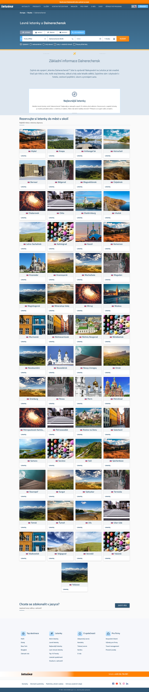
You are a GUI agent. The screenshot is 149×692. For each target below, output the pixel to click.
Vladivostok (34, 553)
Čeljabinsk (118, 182)
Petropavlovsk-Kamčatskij (33, 430)
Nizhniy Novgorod (90, 337)
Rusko (29, 12)
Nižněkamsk (118, 337)
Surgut (62, 492)
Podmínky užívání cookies (54, 684)
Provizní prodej (111, 650)
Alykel (34, 151)
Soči (90, 461)
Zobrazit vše (25, 653)
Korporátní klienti (112, 639)
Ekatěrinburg (90, 213)
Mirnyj (90, 306)
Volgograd (61, 553)
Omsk (118, 368)
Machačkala (90, 275)
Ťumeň (62, 522)
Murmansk (34, 337)
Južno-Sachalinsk (33, 244)
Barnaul (33, 182)
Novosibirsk (62, 368)
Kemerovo (118, 244)
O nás (79, 653)
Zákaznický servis (83, 639)
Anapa (62, 151)
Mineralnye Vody (62, 306)
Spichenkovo (117, 461)
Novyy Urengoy (90, 368)
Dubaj (23, 642)
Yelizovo (76, 584)
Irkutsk (118, 213)
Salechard (118, 430)
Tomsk (34, 522)
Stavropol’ (33, 492)
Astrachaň (118, 151)
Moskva (118, 306)
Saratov (61, 461)
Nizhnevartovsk (62, 337)
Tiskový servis (82, 646)
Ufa (90, 522)
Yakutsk (117, 553)
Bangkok (24, 650)
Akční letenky (53, 639)
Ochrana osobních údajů (74, 684)
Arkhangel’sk (90, 151)
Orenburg (34, 399)
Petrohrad (117, 399)
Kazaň (90, 244)
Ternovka (118, 492)
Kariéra (79, 650)
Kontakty (80, 642)
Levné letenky (54, 642)
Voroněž (89, 553)
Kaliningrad (62, 244)
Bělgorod (62, 182)
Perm (89, 399)
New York (24, 646)
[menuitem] (26, 6)
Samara (33, 461)
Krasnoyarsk (61, 275)
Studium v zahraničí (56, 661)
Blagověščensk (89, 182)
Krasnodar (33, 275)
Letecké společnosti (56, 657)
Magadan (118, 275)
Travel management (112, 646)
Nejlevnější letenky (55, 646)
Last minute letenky (56, 650)
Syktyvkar (90, 492)
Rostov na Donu (90, 430)
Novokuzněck (34, 368)
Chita (62, 213)
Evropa (22, 12)
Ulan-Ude (118, 522)
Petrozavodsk (62, 430)
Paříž (22, 639)
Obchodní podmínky (37, 684)
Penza (62, 399)
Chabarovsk (34, 213)
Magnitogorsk (34, 306)
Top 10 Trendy (54, 653)
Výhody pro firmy (112, 642)
